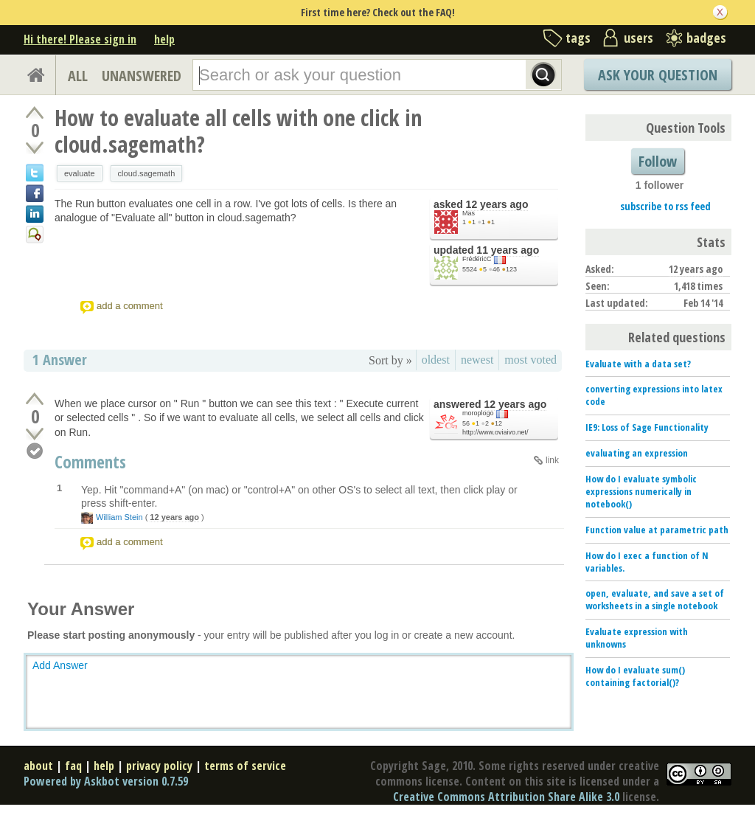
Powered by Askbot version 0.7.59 (106, 781)
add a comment (130, 305)
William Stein (119, 517)
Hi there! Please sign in (80, 39)
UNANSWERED (141, 76)
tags (578, 37)
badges (706, 37)
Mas (468, 213)
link (552, 460)
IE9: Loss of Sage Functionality (647, 427)
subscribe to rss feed (665, 206)
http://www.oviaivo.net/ (495, 432)
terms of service (245, 766)
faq (73, 766)
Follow (658, 161)
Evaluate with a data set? (638, 363)
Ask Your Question (657, 75)
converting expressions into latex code (654, 395)
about (38, 766)
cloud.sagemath (146, 173)
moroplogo (478, 413)
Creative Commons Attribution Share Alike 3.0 (506, 796)
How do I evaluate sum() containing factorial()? (635, 676)
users (638, 37)
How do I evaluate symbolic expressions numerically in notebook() (641, 491)
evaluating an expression (636, 453)
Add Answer (60, 665)
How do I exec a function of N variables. (647, 562)
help (164, 39)
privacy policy (159, 766)
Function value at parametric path (656, 529)
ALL (78, 76)
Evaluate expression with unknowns (636, 638)
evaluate (79, 173)
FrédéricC (477, 259)
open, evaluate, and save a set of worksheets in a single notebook (654, 599)
